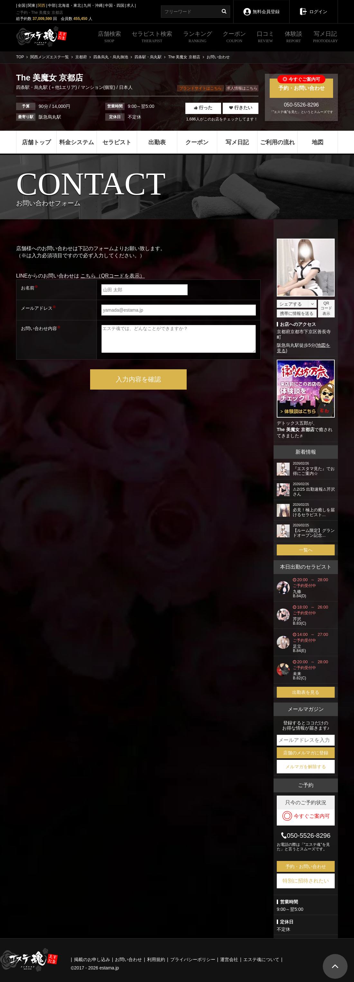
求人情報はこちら (242, 88)
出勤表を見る (305, 692)
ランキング (197, 38)
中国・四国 (114, 5)
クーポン (234, 38)
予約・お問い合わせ (301, 85)
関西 (41, 5)
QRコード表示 (326, 308)
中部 (52, 5)
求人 (130, 5)
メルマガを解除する (305, 766)
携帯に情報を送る (296, 313)
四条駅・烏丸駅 (32, 87)
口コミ (265, 38)
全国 (21, 5)
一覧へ (305, 549)
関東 (31, 5)
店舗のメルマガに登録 (305, 752)
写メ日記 (325, 38)
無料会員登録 (261, 7)
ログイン (313, 7)
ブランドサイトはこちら (200, 88)
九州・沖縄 (93, 5)
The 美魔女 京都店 (295, 429)
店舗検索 (109, 38)
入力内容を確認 (138, 379)
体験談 (293, 38)
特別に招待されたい (306, 880)
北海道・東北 (69, 5)
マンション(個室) (98, 87)
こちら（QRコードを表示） (112, 276)
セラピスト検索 (152, 38)
